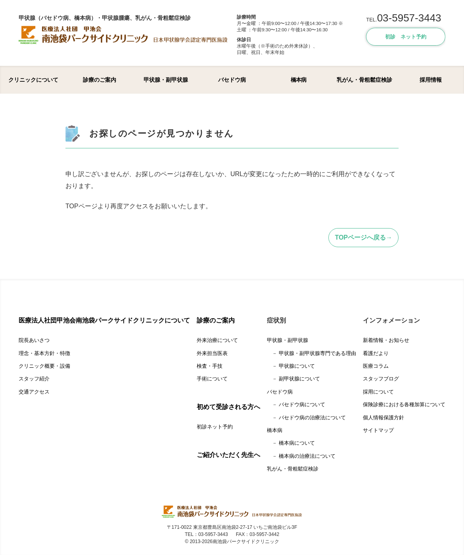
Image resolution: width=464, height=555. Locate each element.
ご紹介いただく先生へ (228, 454)
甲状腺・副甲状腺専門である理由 (317, 353)
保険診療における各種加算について (404, 404)
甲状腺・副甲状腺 (166, 80)
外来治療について (217, 340)
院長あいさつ (34, 340)
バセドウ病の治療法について (312, 418)
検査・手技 (209, 366)
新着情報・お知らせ (386, 340)
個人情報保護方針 (383, 418)
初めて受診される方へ (228, 406)
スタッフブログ (381, 379)
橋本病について (297, 443)
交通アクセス (34, 392)
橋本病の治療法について (307, 456)
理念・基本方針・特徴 (44, 353)
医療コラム (376, 366)
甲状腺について (297, 366)
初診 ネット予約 (405, 37)
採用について (378, 392)
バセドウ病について (302, 404)
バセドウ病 (232, 80)
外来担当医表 (212, 353)
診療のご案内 (99, 80)
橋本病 (298, 80)
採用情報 (431, 80)
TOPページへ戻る (360, 237)
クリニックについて (33, 80)
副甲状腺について (299, 379)
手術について (212, 379)
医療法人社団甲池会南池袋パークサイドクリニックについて (104, 320)
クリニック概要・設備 (44, 366)
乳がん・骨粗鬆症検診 (364, 80)
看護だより (376, 353)
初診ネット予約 (215, 427)
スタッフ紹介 (34, 379)
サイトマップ (378, 430)
